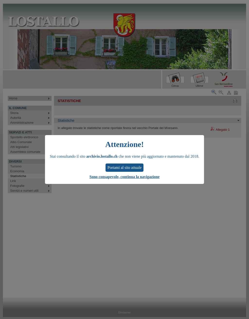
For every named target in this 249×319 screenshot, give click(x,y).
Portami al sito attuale (124, 167)
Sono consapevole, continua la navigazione (124, 177)
